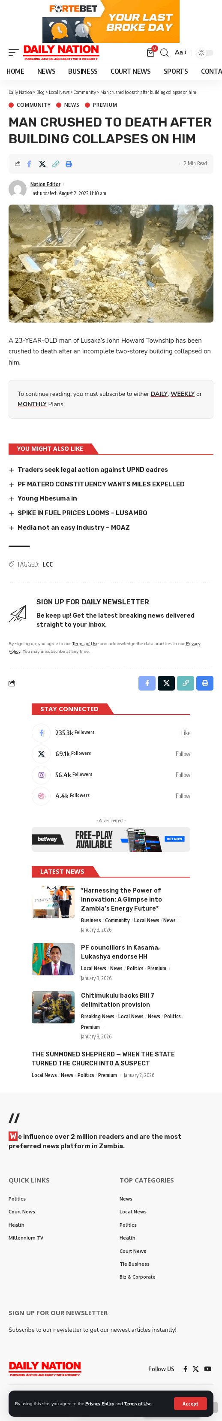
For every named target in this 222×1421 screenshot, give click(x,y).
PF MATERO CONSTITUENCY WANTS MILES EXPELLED (101, 484)
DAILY (159, 394)
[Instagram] (111, 775)
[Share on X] (42, 164)
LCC (47, 564)
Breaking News (97, 1017)
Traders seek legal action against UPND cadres (93, 470)
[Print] (69, 164)
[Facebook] (111, 733)
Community (34, 105)
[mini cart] (151, 53)
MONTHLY (32, 405)
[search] (164, 53)
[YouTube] (207, 1369)
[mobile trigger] (16, 53)
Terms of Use (138, 1403)
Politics (135, 968)
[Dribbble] (111, 796)
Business (91, 920)
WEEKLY (183, 394)
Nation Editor (45, 184)
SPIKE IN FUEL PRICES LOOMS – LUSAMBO (82, 513)
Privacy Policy (99, 1403)
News (72, 105)
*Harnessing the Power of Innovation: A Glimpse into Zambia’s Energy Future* (121, 900)
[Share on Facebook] (29, 164)
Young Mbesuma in (47, 499)
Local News (146, 920)
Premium (105, 105)
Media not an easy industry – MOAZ (74, 528)
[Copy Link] (56, 164)
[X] (111, 754)
